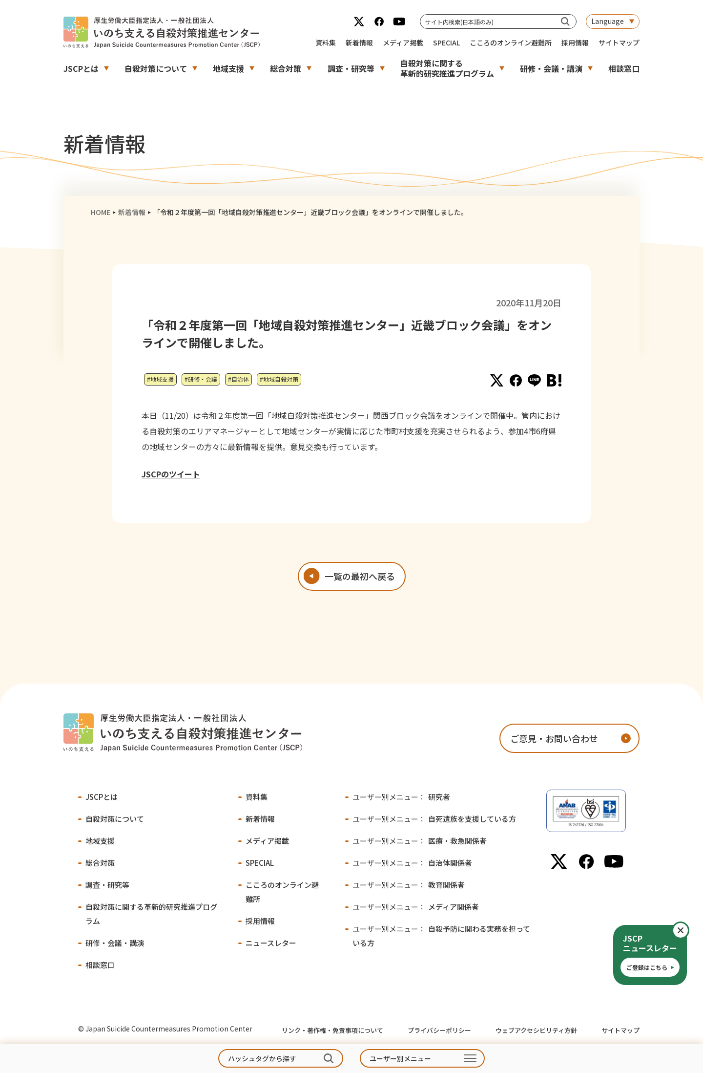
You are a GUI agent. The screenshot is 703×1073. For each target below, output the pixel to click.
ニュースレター (271, 943)
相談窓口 (624, 68)
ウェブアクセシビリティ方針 (536, 1030)
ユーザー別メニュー (400, 1058)
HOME (100, 212)
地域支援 (228, 68)
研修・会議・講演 (551, 68)
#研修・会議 (201, 379)
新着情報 (359, 42)
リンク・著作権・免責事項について (332, 1030)
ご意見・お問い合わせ (554, 738)
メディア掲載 (403, 42)
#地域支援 (160, 379)
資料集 (325, 42)
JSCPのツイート (171, 474)
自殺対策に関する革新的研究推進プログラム (447, 68)
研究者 (401, 797)
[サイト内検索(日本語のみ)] (565, 21)
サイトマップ (619, 42)
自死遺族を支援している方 (434, 819)
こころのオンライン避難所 (511, 42)
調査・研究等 (351, 68)
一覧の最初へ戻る (360, 576)
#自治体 (238, 379)
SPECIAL (446, 42)
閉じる (688, 930)
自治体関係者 (412, 863)
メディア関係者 (415, 906)
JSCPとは (81, 68)
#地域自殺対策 (279, 379)
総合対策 (285, 68)
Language (607, 21)
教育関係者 (408, 885)
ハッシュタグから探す (262, 1058)
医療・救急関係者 (419, 841)
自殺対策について (155, 68)
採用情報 (575, 42)
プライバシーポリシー (439, 1030)
